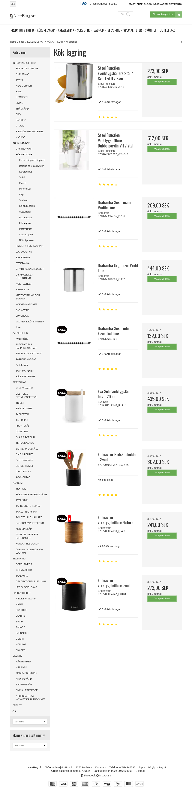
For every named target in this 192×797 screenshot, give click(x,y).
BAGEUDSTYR (24, 251)
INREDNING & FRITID (24, 63)
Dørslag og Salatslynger (31, 166)
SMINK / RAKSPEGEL (27, 690)
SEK (13, 4)
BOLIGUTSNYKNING (27, 68)
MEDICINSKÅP (24, 529)
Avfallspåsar (22, 339)
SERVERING (19, 382)
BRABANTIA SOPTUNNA (29, 353)
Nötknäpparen (26, 240)
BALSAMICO (22, 633)
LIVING (19, 103)
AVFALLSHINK (20, 333)
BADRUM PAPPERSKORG (30, 523)
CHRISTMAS (22, 74)
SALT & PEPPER (25, 454)
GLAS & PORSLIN (25, 437)
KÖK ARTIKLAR (24, 154)
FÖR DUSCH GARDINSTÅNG (31, 494)
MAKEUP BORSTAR (26, 673)
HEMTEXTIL (22, 97)
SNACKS (20, 650)
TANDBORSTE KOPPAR (28, 506)
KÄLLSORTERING (25, 376)
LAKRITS (21, 616)
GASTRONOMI (24, 148)
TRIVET (20, 403)
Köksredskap (25, 171)
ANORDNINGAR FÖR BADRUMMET (27, 536)
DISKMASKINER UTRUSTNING (24, 276)
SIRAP (19, 621)
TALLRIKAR (22, 420)
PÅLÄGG (20, 627)
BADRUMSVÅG (24, 684)
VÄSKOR (21, 137)
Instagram (103, 775)
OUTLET (17, 705)
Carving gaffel (26, 234)
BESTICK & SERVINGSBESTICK (27, 395)
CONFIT (20, 639)
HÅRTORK (21, 667)
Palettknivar (25, 188)
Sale (18, 327)
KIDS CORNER (24, 85)
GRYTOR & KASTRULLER (30, 269)
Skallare (23, 200)
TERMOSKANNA (25, 443)
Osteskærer (25, 211)
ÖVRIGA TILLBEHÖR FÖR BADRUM (30, 551)
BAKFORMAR (23, 257)
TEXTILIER (22, 488)
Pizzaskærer (25, 217)
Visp (21, 194)
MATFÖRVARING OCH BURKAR (28, 297)
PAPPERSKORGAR (26, 359)
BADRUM (17, 483)
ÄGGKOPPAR (23, 477)
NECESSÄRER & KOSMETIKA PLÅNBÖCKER (31, 698)
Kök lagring (25, 223)
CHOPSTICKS (23, 471)
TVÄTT (19, 80)
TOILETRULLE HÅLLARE (29, 517)
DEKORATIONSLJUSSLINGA (31, 581)
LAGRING (21, 120)
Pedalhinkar (22, 365)
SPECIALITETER (21, 593)
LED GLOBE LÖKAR (26, 587)
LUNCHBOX (22, 316)
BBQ (18, 114)
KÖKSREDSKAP (21, 143)
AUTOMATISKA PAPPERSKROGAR (26, 346)
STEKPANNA (23, 263)
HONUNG (21, 644)
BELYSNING (19, 558)
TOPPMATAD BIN (25, 371)
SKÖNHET (18, 656)
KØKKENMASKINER (27, 304)
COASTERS (22, 431)
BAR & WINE (22, 310)
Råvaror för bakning (26, 598)
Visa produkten (162, 81)
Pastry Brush (25, 229)
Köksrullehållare (27, 206)
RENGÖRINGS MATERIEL (30, 131)
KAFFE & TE (22, 289)
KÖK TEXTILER (24, 284)
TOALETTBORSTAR (26, 511)
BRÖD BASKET (24, 408)
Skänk (22, 177)
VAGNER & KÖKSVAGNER (30, 321)
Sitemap (140, 770)
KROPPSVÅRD (24, 679)
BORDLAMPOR (24, 564)
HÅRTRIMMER (24, 661)
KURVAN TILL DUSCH (27, 543)
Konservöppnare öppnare (32, 160)
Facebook (88, 775)
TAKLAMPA (22, 576)
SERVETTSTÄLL (25, 466)
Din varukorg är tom (167, 14)
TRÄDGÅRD (22, 108)
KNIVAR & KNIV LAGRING (30, 246)
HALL (19, 91)
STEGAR (20, 126)
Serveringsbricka (24, 460)
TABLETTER (22, 414)
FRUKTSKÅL (22, 425)
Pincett (22, 183)
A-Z (14, 711)
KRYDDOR (21, 610)
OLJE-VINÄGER (24, 388)
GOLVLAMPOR (24, 570)
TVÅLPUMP (22, 500)
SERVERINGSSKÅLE (27, 448)
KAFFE (19, 604)
